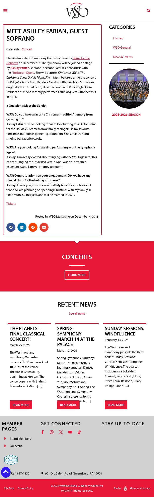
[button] (5, 10)
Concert (27, 49)
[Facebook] (44, 432)
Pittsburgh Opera (22, 73)
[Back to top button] (6, 471)
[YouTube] (71, 432)
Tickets (11, 203)
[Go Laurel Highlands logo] (11, 460)
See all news (77, 313)
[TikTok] (80, 432)
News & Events (123, 57)
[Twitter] (62, 432)
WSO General (122, 47)
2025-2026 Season (126, 114)
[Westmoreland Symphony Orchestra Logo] (77, 10)
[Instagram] (53, 432)
